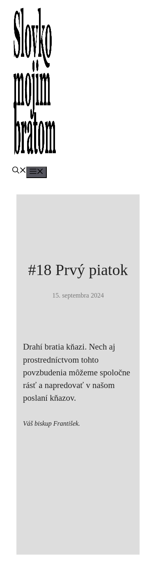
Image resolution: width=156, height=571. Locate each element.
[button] (19, 171)
